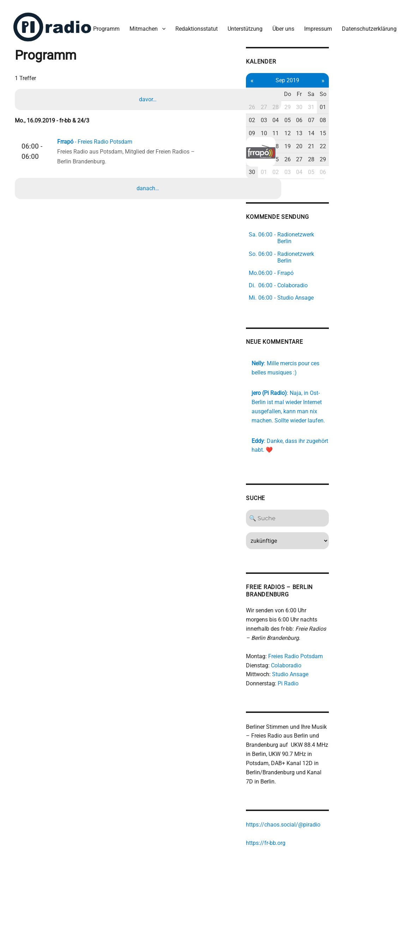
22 (384, 175)
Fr (358, 123)
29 (345, 136)
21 (371, 175)
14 (371, 162)
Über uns (207, 59)
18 (331, 175)
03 (318, 149)
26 (305, 136)
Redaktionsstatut (120, 59)
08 (384, 149)
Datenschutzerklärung (293, 59)
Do (344, 123)
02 (305, 149)
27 (318, 136)
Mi (331, 123)
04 (331, 149)
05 (345, 149)
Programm (30, 59)
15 (384, 162)
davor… (149, 130)
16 (305, 175)
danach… (149, 221)
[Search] (344, 534)
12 (345, 162)
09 (305, 162)
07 (371, 149)
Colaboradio (338, 672)
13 (358, 162)
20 (358, 175)
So (384, 123)
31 (371, 136)
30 (358, 136)
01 (384, 136)
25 (331, 188)
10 (318, 162)
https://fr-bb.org (318, 851)
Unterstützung (168, 59)
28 (331, 136)
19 (345, 175)
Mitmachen (67, 59)
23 (305, 188)
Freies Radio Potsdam (347, 663)
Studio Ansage (342, 682)
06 (358, 149)
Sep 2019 (345, 109)
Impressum (242, 59)
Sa (371, 123)
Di (318, 123)
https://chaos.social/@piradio (335, 833)
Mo (305, 123)
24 (318, 188)
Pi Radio (340, 690)
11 (331, 162)
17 (318, 175)
